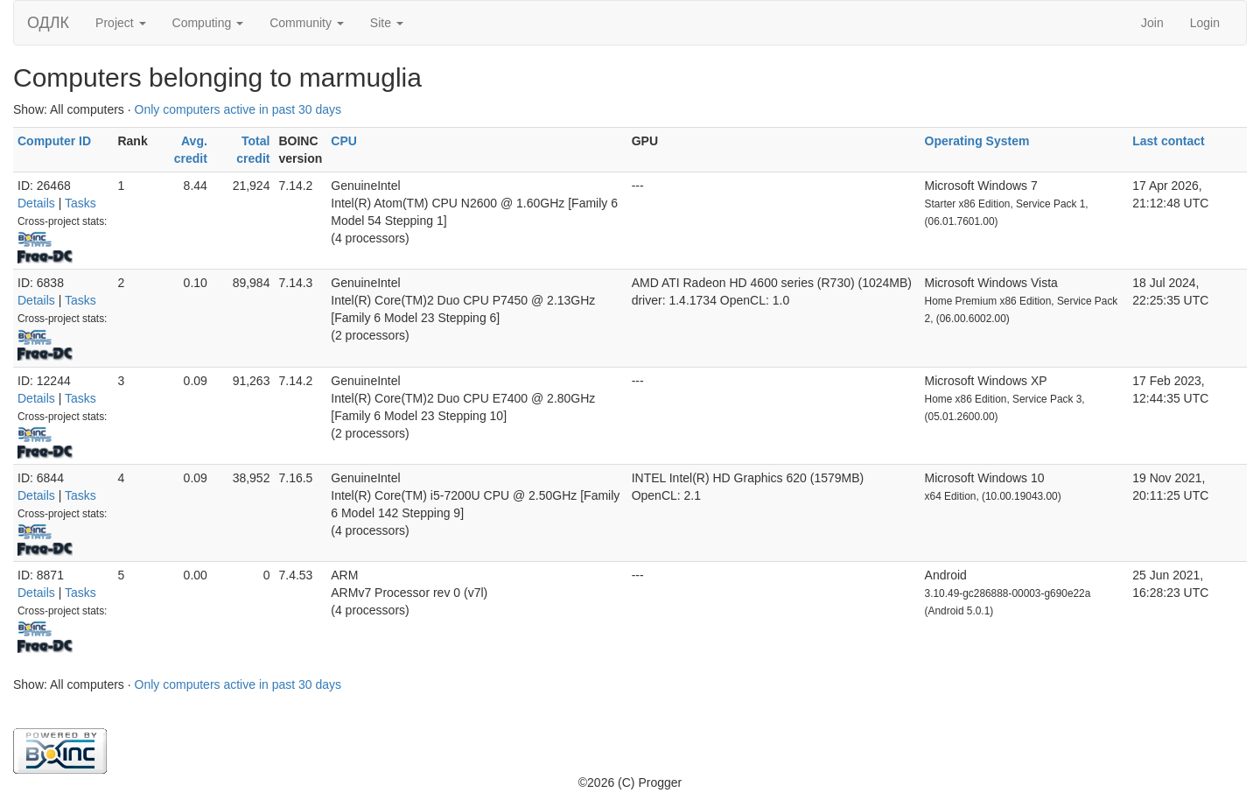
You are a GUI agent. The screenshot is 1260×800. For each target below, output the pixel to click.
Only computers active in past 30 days (238, 109)
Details (36, 203)
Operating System (977, 141)
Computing (208, 23)
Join (1152, 23)
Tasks (80, 203)
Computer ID (54, 141)
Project (120, 23)
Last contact (1168, 141)
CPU (344, 141)
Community (307, 23)
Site (386, 23)
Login (1205, 23)
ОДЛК (48, 23)
